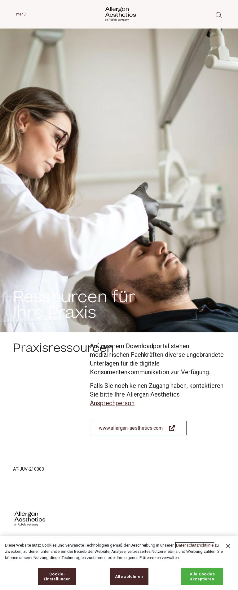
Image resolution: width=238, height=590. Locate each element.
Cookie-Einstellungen (57, 581)
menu (21, 14)
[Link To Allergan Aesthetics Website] (138, 428)
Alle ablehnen (129, 581)
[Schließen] (228, 550)
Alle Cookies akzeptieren (202, 581)
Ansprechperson (112, 403)
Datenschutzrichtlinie (195, 550)
